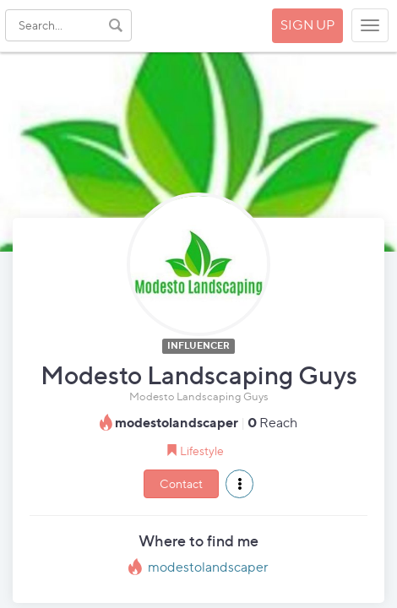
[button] (239, 484)
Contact (181, 483)
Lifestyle (202, 450)
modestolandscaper (208, 567)
